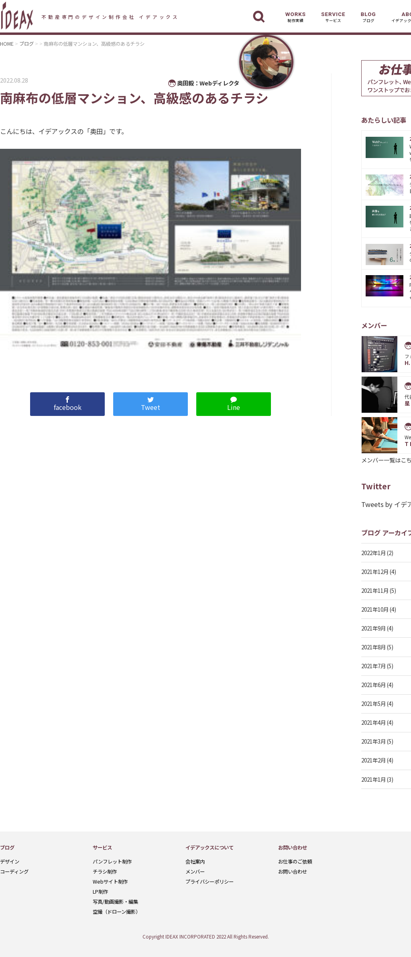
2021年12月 (375, 572)
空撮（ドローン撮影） (116, 911)
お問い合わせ (292, 871)
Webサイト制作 (110, 881)
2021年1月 (373, 779)
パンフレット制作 (112, 861)
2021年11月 (375, 590)
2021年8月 (373, 647)
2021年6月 (373, 685)
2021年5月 (373, 704)
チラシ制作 (105, 871)
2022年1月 (373, 553)
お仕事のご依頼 (295, 861)
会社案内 (195, 861)
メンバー (195, 871)
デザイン (9, 861)
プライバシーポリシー (209, 881)
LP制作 (100, 891)
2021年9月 (373, 628)
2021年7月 (373, 666)
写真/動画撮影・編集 (115, 901)
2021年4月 (373, 722)
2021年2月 (373, 760)
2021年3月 (373, 741)
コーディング (14, 871)
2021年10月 (375, 609)
